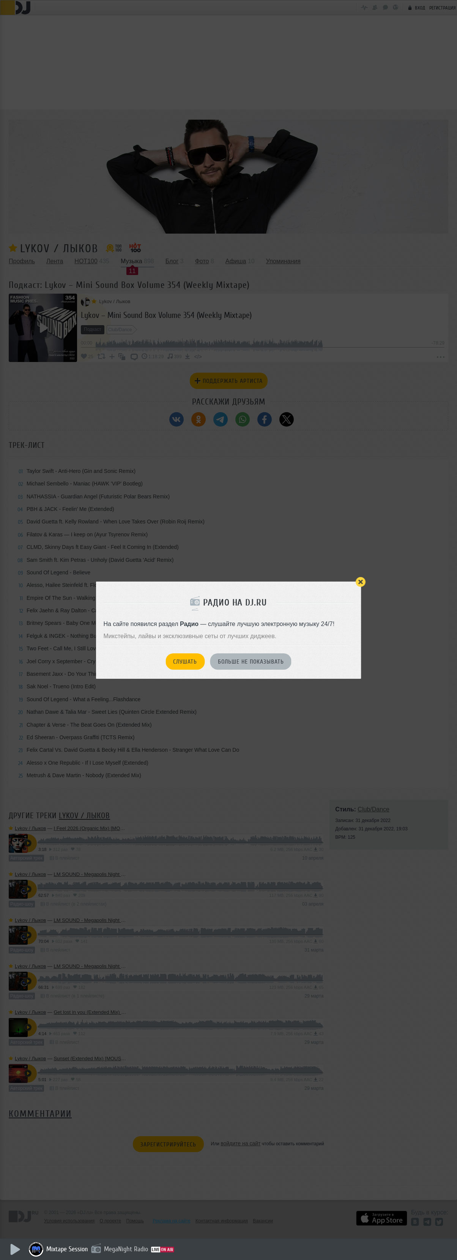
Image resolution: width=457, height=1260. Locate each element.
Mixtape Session (67, 1249)
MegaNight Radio (126, 1249)
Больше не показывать (251, 661)
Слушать (185, 661)
